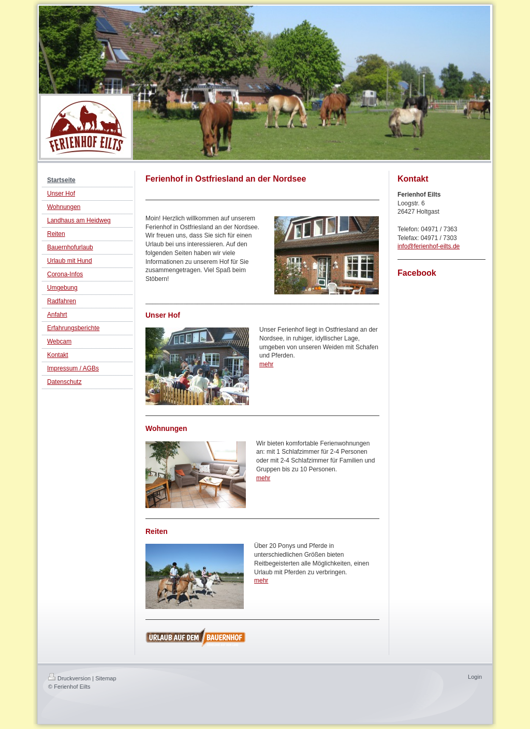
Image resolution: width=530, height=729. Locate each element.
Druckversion (69, 678)
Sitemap (105, 678)
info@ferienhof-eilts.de (429, 246)
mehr (266, 364)
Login (475, 677)
